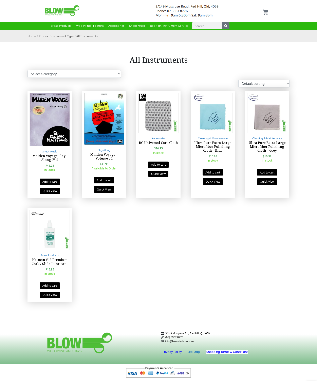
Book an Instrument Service (169, 26)
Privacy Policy (173, 352)
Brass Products (61, 26)
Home (31, 36)
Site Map (194, 352)
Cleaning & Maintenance (213, 138)
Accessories (116, 26)
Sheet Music (137, 26)
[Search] (225, 25)
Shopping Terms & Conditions (227, 352)
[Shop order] (264, 83)
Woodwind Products (90, 26)
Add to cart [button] (49, 182)
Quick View (49, 191)
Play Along (104, 150)
